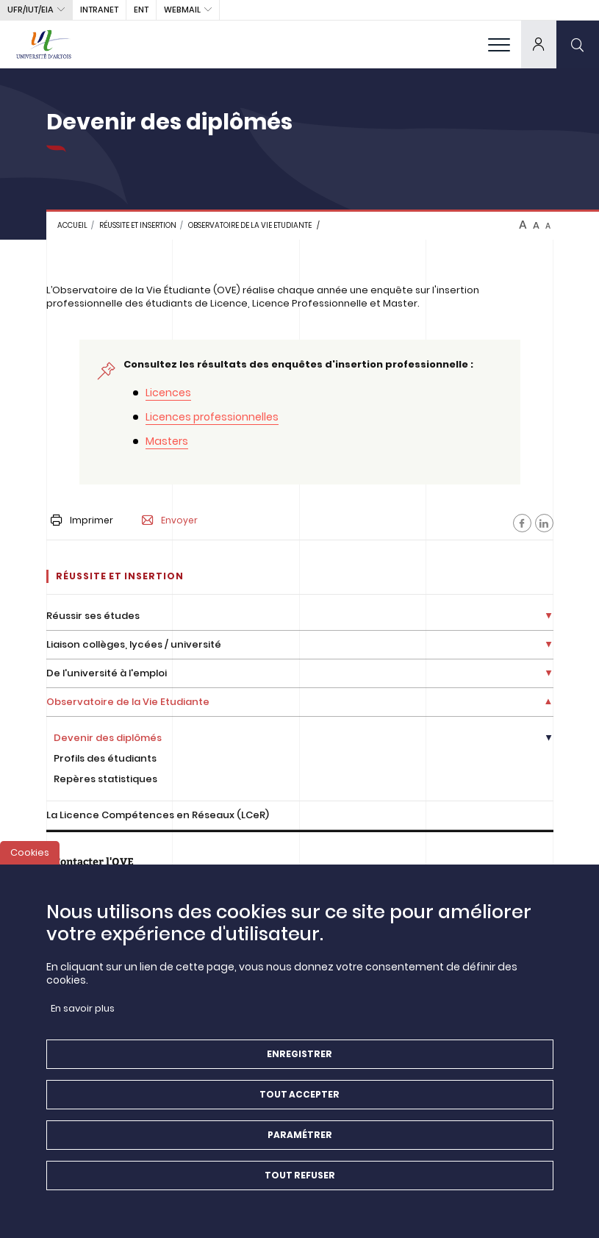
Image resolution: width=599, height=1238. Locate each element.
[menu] (499, 44)
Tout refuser (300, 1184)
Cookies (29, 861)
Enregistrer (299, 1062)
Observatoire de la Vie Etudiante (250, 225)
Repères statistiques (105, 779)
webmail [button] (182, 9)
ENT (141, 9)
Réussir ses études (93, 616)
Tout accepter (299, 1103)
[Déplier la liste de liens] (548, 616)
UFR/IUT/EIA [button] (30, 9)
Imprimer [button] (82, 520)
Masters (167, 441)
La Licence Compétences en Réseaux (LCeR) (157, 815)
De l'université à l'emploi (106, 673)
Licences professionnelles (212, 416)
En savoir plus (83, 1017)
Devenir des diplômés (108, 738)
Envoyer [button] (170, 520)
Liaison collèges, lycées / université (133, 644)
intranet (99, 9)
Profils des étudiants (105, 758)
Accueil (72, 225)
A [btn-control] (523, 225)
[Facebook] (522, 523)
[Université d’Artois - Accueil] (44, 44)
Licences (168, 392)
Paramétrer (300, 1143)
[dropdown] (538, 44)
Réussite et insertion (137, 225)
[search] (577, 44)
